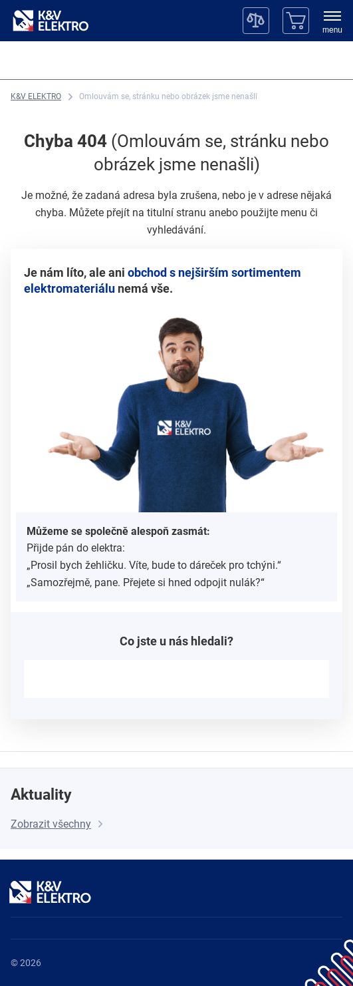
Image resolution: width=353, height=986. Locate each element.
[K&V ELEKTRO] (50, 20)
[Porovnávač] (256, 20)
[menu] (332, 23)
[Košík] (296, 20)
